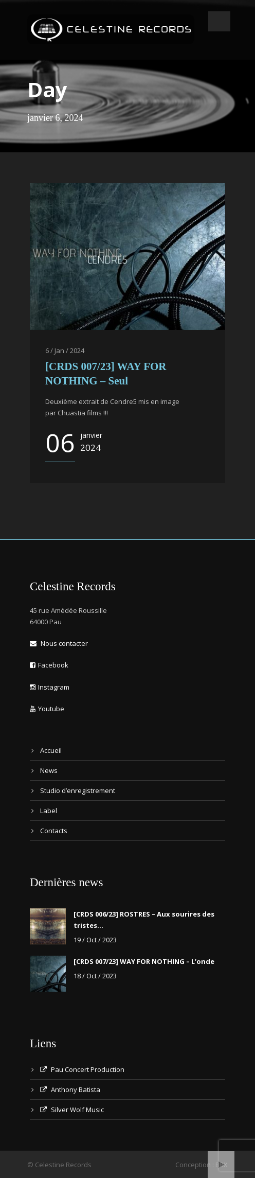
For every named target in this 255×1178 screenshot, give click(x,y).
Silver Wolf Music (72, 1109)
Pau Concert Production (82, 1069)
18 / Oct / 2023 (95, 975)
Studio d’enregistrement (77, 790)
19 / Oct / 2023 (95, 939)
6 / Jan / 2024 (64, 350)
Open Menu (219, 21)
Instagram (49, 687)
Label (48, 810)
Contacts (53, 830)
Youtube (47, 708)
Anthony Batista (70, 1089)
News (49, 770)
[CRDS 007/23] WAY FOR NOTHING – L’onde (144, 961)
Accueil (51, 750)
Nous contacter (59, 643)
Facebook (49, 665)
